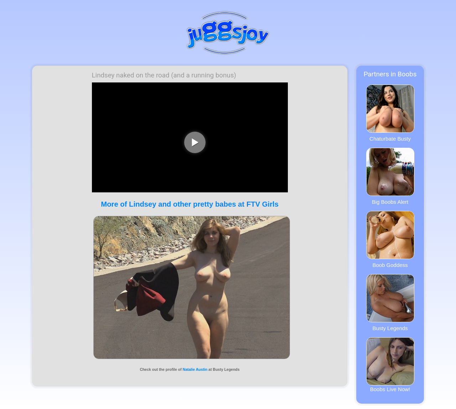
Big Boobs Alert (390, 176)
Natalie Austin (195, 369)
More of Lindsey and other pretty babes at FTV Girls (189, 204)
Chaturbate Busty (390, 113)
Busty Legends (390, 302)
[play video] (195, 142)
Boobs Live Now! (390, 364)
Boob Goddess (390, 239)
